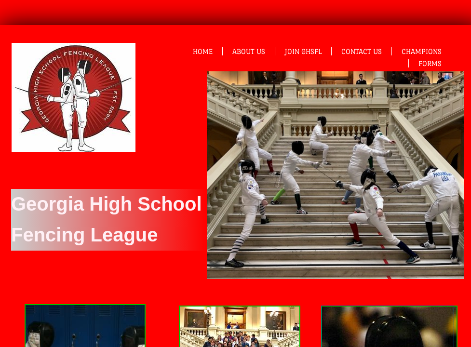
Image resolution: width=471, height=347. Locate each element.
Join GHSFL (303, 51)
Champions (422, 51)
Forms (430, 63)
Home (203, 51)
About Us (248, 51)
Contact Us (361, 51)
